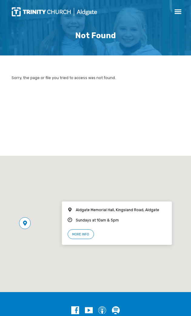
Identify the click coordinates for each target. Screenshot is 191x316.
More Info (80, 234)
